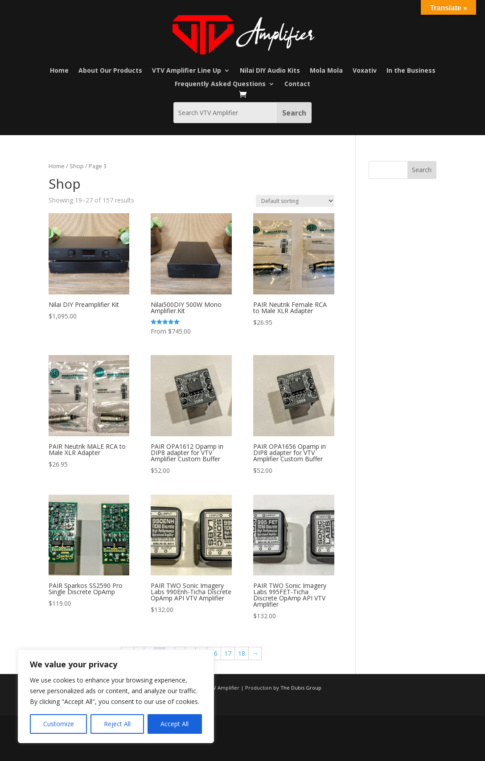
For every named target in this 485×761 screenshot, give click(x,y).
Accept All (174, 724)
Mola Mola (326, 70)
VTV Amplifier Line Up (186, 70)
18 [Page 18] (241, 653)
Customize (58, 724)
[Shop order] (295, 201)
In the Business (411, 70)
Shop (77, 166)
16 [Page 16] (214, 653)
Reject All (117, 724)
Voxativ (365, 70)
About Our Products (110, 70)
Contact (297, 84)
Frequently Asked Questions (220, 84)
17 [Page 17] (227, 653)
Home (59, 70)
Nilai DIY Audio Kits (270, 70)
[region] (116, 696)
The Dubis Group (300, 687)
